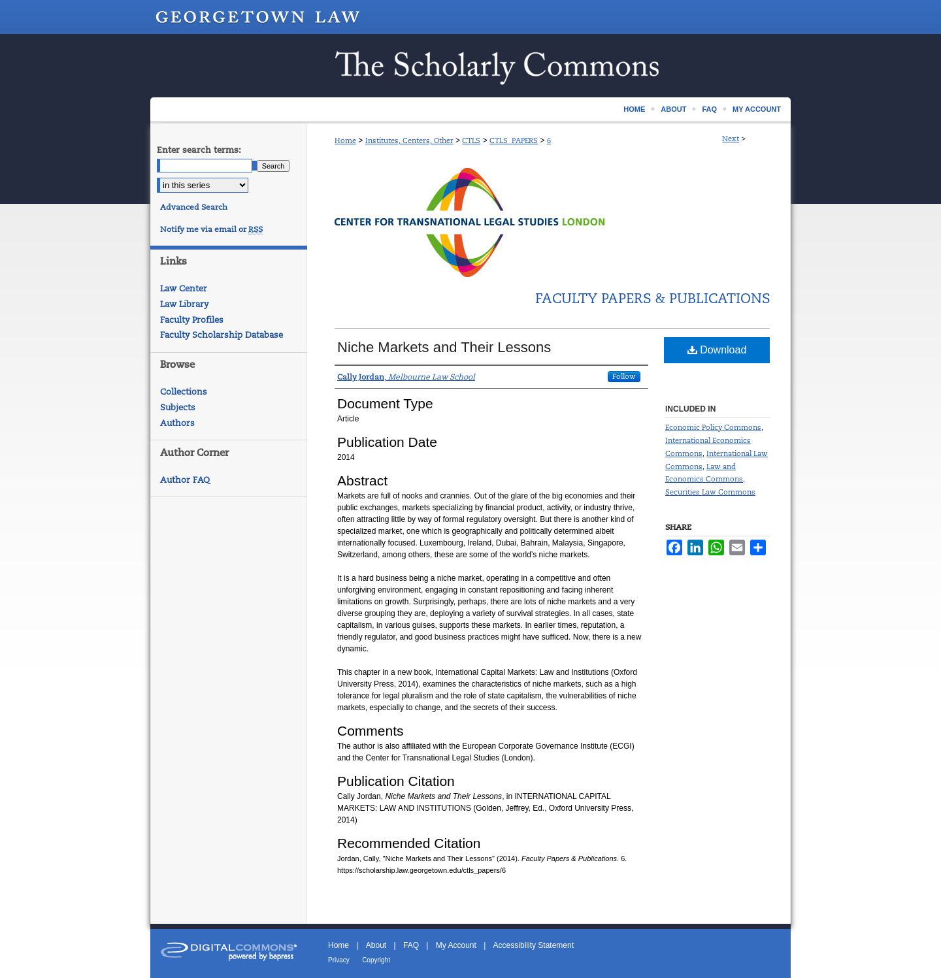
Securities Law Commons (710, 492)
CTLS (471, 140)
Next (730, 138)
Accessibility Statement (533, 945)
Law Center (183, 288)
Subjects (177, 407)
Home (345, 140)
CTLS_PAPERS (513, 140)
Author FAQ (185, 480)
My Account (456, 945)
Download (717, 349)
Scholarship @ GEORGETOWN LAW (470, 65)
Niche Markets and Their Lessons (444, 347)
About (376, 945)
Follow (624, 376)
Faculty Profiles (191, 320)
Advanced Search (193, 207)
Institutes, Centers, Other (409, 140)
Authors (177, 423)
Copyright (376, 960)
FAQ (411, 945)
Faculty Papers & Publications (652, 298)
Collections (183, 392)
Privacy (339, 960)
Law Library (184, 304)
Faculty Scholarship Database (221, 335)
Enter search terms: (199, 149)
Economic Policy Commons (713, 427)
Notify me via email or (211, 229)
